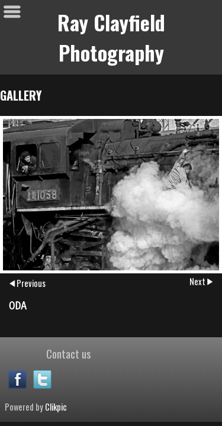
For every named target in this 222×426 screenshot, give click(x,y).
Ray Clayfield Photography (111, 37)
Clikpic (56, 407)
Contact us (68, 353)
